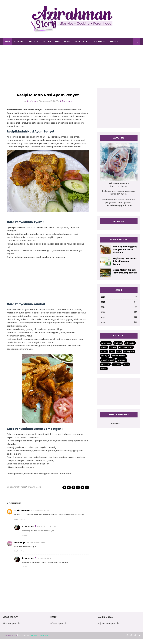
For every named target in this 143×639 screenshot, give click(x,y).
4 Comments (66, 101)
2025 (119, 302)
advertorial (129, 343)
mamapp (19, 542)
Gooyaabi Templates (39, 635)
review (103, 368)
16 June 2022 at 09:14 (36, 542)
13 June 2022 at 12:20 (41, 511)
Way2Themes (11, 635)
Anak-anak (106, 343)
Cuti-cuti (118, 343)
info (119, 351)
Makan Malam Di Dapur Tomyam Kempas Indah (124, 271)
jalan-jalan (129, 351)
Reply (16, 519)
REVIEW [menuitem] (67, 41)
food (112, 351)
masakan (122, 360)
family (104, 351)
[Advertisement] (71, 69)
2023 (119, 312)
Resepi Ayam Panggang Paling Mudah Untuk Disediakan (124, 249)
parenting (105, 364)
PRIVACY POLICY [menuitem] (82, 41)
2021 (119, 322)
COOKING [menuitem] (46, 41)
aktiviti (104, 347)
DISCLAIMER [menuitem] (99, 41)
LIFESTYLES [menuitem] (33, 41)
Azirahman (32, 101)
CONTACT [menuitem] (113, 41)
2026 (119, 297)
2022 (119, 317)
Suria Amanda (22, 510)
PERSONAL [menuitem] (19, 41)
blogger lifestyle (125, 347)
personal (116, 364)
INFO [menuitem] (57, 41)
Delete (23, 519)
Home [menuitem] (7, 41)
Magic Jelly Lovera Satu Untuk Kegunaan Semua (124, 261)
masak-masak (28, 487)
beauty (113, 347)
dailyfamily (15, 487)
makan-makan (118, 356)
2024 (119, 307)
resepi (38, 487)
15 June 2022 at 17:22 (47, 526)
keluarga (105, 356)
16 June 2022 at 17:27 (47, 558)
